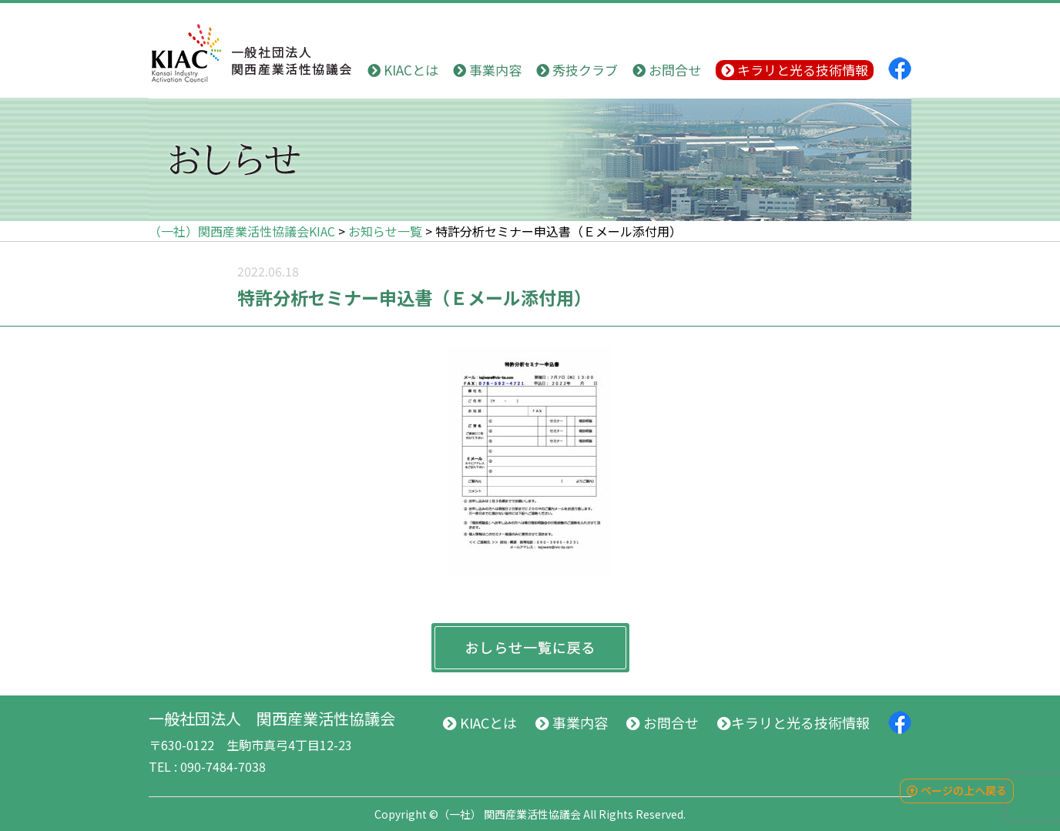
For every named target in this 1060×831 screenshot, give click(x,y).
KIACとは (402, 69)
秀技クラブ (577, 69)
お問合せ (666, 69)
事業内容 (487, 69)
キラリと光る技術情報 (794, 69)
